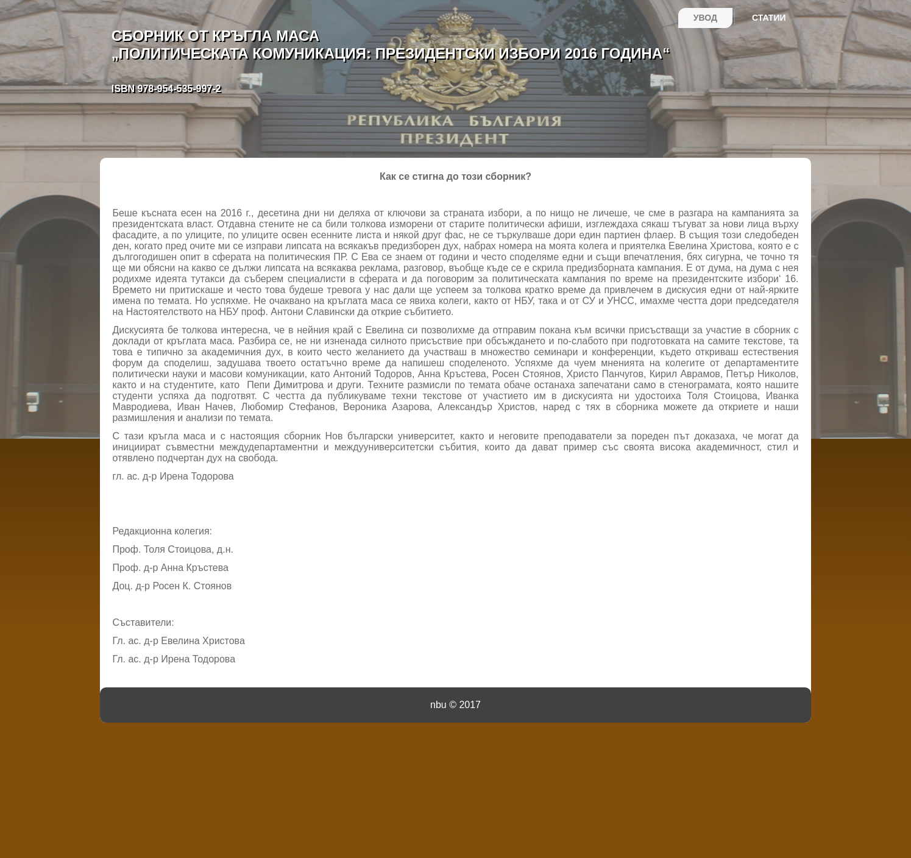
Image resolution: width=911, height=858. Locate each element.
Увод (705, 18)
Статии (769, 18)
